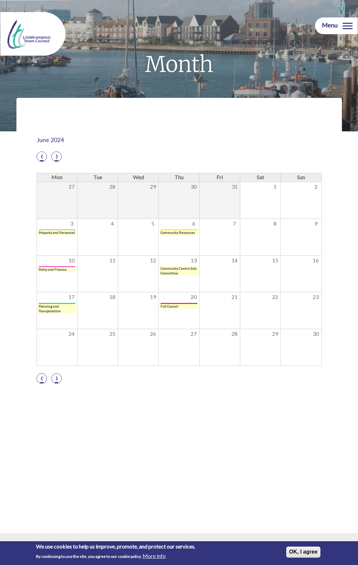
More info (154, 556)
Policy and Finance (52, 269)
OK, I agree (303, 552)
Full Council (169, 306)
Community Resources (177, 233)
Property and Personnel (57, 233)
